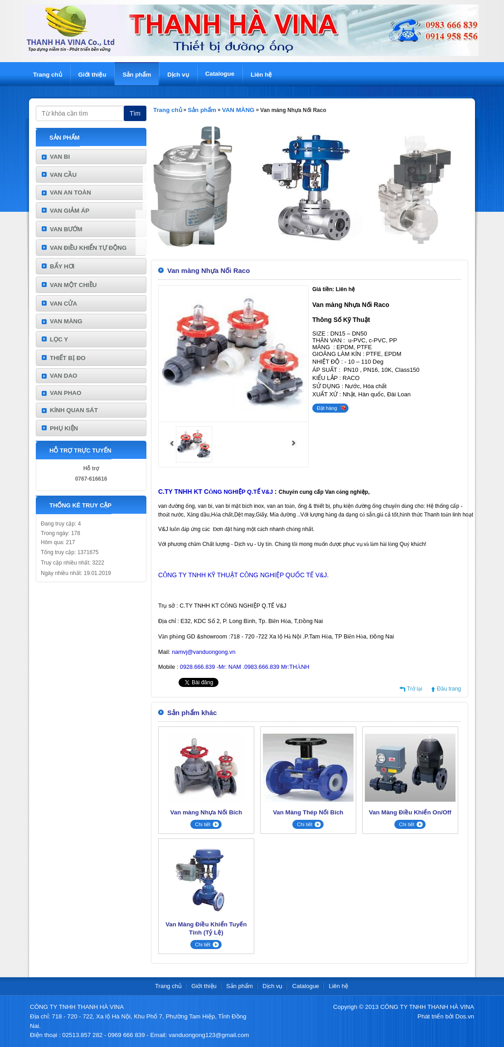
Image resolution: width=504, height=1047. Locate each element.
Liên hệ (261, 74)
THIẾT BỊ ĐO (68, 358)
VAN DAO (63, 375)
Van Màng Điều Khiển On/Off (410, 812)
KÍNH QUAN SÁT (74, 410)
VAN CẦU (63, 174)
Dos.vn (465, 1016)
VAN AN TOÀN (70, 192)
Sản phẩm (136, 74)
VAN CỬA (63, 303)
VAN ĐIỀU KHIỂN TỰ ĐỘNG (88, 247)
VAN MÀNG (66, 321)
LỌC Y (59, 339)
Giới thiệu (92, 74)
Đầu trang (449, 689)
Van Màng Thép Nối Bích (308, 812)
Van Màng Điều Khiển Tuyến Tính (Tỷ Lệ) (206, 928)
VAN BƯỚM (66, 229)
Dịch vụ (178, 74)
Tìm (135, 113)
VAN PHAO (65, 393)
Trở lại (414, 689)
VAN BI (60, 156)
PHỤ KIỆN (64, 428)
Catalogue (219, 73)
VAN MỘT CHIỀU (73, 285)
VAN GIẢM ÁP (69, 210)
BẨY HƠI (62, 266)
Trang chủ (47, 74)
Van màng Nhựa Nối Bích (206, 812)
